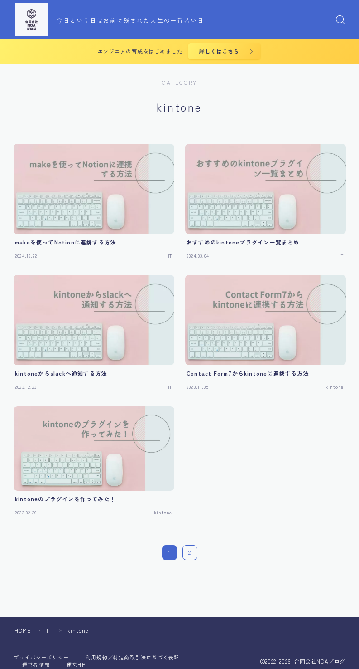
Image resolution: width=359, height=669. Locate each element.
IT (49, 631)
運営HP (76, 665)
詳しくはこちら (219, 51)
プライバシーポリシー (41, 657)
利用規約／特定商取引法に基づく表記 (132, 657)
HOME (22, 631)
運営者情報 (36, 665)
